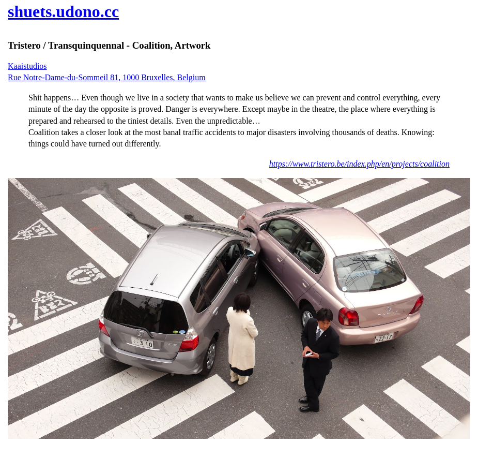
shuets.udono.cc (63, 11)
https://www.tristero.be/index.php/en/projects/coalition (359, 163)
